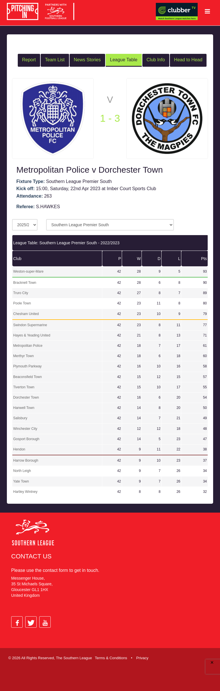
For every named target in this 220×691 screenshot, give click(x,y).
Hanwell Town (23, 407)
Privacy (142, 657)
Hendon (19, 449)
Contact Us (31, 555)
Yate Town (21, 481)
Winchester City (25, 428)
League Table (124, 59)
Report (29, 59)
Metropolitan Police (27, 345)
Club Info (156, 59)
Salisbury (20, 418)
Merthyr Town (23, 356)
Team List (54, 59)
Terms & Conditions (111, 657)
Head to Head (188, 59)
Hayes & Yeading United (31, 335)
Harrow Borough (25, 460)
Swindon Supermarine (30, 324)
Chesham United (26, 313)
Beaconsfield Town (27, 376)
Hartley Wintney (25, 491)
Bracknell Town (24, 282)
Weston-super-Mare (28, 271)
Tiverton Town (23, 387)
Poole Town (22, 303)
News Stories (87, 59)
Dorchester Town (26, 397)
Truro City (20, 293)
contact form (55, 569)
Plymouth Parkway (27, 366)
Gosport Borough (26, 438)
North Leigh (22, 470)
